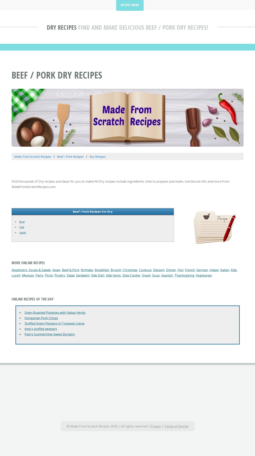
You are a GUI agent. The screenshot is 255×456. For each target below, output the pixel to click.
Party (39, 275)
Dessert (159, 270)
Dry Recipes (62, 27)
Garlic (22, 232)
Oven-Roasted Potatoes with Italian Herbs (55, 312)
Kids (234, 270)
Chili (21, 227)
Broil (22, 221)
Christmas (130, 270)
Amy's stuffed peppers (41, 329)
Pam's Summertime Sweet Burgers (50, 334)
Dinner (171, 270)
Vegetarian (204, 275)
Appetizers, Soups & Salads (31, 270)
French (190, 270)
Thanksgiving (184, 275)
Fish (180, 270)
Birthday (87, 270)
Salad (70, 275)
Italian (224, 270)
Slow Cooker (131, 275)
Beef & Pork (70, 270)
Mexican (28, 275)
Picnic (49, 275)
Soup (156, 275)
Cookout (145, 270)
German (202, 270)
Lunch (16, 275)
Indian (214, 270)
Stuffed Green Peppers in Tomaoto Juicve (54, 323)
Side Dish (97, 275)
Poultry (60, 275)
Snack (146, 275)
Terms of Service (176, 426)
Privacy (156, 426)
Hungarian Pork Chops (41, 318)
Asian (56, 270)
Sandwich (83, 275)
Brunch (116, 270)
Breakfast (102, 270)
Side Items (113, 275)
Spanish (167, 275)
